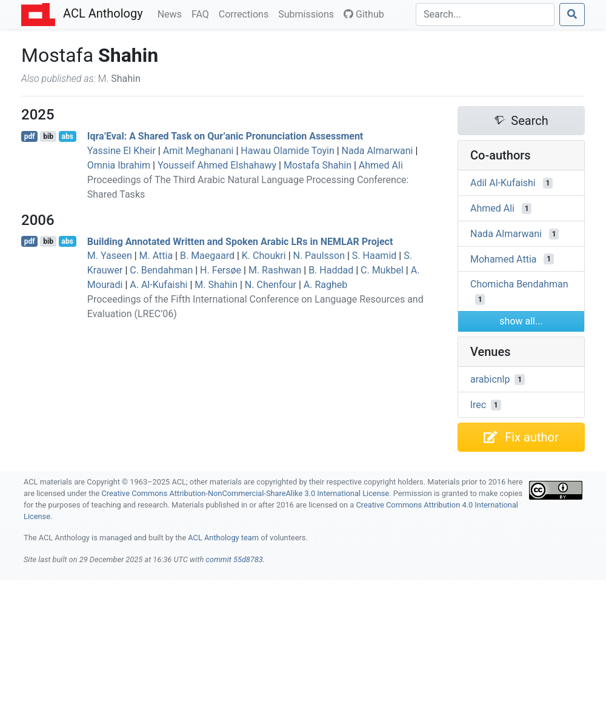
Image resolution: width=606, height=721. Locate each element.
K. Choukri (264, 255)
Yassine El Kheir (121, 150)
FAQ (202, 13)
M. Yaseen (109, 255)
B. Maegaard (207, 255)
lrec (478, 405)
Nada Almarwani (377, 150)
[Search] (485, 14)
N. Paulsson (319, 255)
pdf (29, 136)
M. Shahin (216, 284)
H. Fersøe (220, 270)
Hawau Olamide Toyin (287, 150)
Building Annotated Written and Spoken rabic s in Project (240, 241)
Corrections (246, 13)
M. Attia (156, 255)
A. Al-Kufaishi (158, 284)
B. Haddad (330, 270)
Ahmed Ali (381, 165)
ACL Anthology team (223, 537)
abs (67, 136)
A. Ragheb (325, 284)
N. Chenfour (270, 284)
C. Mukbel (382, 270)
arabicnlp (490, 379)
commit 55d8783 (233, 559)
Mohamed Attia (503, 258)
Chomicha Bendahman (519, 284)
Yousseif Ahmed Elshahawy (217, 165)
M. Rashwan (274, 270)
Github (364, 14)
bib (48, 136)
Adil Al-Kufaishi (503, 183)
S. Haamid (374, 255)
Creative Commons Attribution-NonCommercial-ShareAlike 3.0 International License (246, 493)
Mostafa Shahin (317, 165)
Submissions (308, 13)
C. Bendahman (161, 270)
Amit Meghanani (198, 150)
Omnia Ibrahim (118, 165)
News (172, 13)
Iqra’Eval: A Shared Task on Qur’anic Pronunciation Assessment (225, 136)
